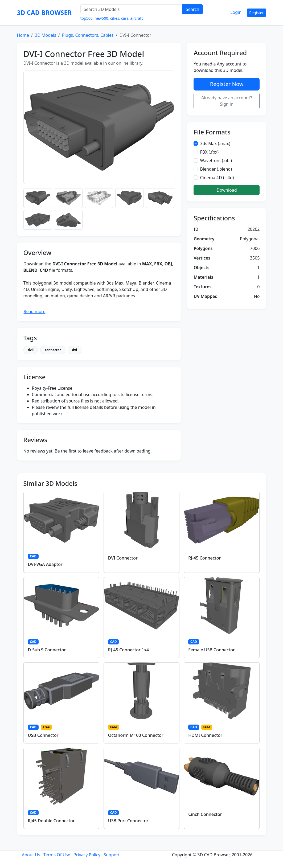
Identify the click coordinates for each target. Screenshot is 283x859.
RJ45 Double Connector (51, 821)
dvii (31, 350)
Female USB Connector (211, 650)
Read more (35, 311)
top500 (86, 18)
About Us (31, 855)
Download (226, 190)
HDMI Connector (205, 735)
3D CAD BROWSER (44, 12)
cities (114, 18)
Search (192, 9)
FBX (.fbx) (209, 152)
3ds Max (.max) (215, 143)
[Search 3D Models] (131, 9)
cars (124, 18)
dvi (74, 350)
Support (112, 855)
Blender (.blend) (216, 169)
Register (256, 12)
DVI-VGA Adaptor (45, 564)
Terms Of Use (56, 855)
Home (23, 35)
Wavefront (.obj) (216, 160)
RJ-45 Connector (204, 558)
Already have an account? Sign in (226, 101)
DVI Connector (123, 558)
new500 (101, 18)
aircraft (136, 18)
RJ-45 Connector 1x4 (128, 650)
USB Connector (43, 735)
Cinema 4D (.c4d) (217, 177)
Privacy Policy (86, 855)
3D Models (45, 35)
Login (235, 12)
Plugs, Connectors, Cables (88, 35)
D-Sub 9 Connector (47, 650)
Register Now (226, 84)
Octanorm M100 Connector (135, 735)
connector (53, 350)
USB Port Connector (128, 821)
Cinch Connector (205, 814)
